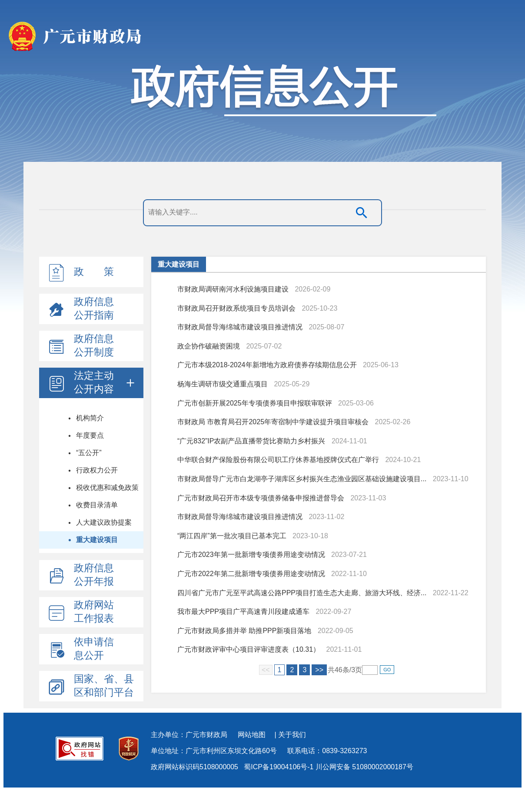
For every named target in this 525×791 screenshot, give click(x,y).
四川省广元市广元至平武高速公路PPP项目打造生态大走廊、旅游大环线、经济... (301, 593)
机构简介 (90, 418)
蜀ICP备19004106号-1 (278, 767)
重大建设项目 (97, 539)
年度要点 (90, 435)
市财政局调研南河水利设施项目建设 (233, 289)
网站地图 (252, 734)
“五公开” (89, 452)
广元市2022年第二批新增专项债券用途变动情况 (251, 573)
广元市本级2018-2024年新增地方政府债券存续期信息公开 (267, 365)
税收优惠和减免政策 (107, 487)
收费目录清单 (97, 505)
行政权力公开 (97, 470)
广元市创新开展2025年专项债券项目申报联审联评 (254, 403)
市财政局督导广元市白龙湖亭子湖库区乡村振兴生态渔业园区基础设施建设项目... (301, 479)
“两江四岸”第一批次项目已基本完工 (231, 536)
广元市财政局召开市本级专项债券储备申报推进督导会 (260, 498)
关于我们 (292, 734)
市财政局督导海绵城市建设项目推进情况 (239, 327)
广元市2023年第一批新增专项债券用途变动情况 (251, 554)
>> (319, 670)
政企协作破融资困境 (208, 346)
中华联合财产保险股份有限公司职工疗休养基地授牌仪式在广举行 (278, 459)
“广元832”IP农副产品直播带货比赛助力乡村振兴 (251, 441)
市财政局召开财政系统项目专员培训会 (236, 308)
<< (266, 670)
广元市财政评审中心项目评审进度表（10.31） (248, 649)
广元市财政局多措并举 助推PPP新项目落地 (244, 630)
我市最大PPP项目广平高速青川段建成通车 (243, 611)
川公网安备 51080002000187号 (364, 767)
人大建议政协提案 (104, 522)
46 (338, 670)
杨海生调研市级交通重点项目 (222, 384)
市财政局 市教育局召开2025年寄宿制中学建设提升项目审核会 (273, 422)
